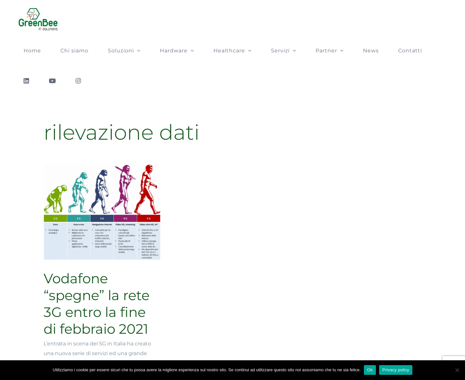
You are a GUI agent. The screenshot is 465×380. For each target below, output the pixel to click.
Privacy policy (395, 369)
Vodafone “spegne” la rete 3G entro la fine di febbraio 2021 (97, 303)
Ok (370, 369)
